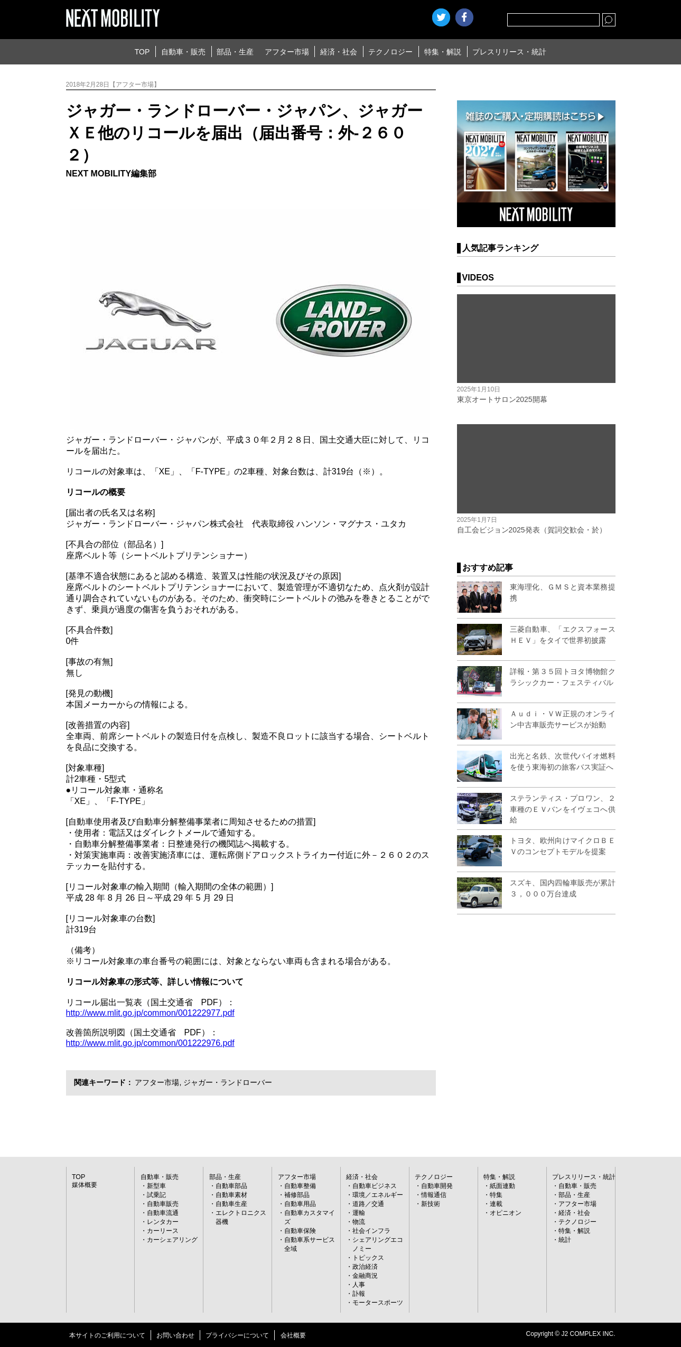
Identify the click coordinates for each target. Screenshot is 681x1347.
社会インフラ (371, 1230)
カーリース (163, 1230)
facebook (464, 17)
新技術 (430, 1204)
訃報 (358, 1293)
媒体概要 (84, 1185)
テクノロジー (390, 52)
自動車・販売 (183, 52)
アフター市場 (287, 52)
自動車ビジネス (374, 1186)
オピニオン (505, 1213)
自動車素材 (231, 1195)
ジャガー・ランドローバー (227, 1082)
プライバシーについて (237, 1335)
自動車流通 (163, 1213)
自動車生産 (231, 1204)
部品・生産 (235, 52)
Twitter (441, 17)
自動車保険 (300, 1230)
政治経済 (365, 1266)
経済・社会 (338, 52)
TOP (142, 52)
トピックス (368, 1257)
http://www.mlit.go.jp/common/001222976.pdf (150, 1043)
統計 (564, 1239)
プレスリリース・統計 (509, 52)
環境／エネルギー (377, 1195)
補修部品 (297, 1195)
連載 (496, 1204)
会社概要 (293, 1335)
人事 (358, 1284)
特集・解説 (442, 52)
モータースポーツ (377, 1302)
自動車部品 (231, 1186)
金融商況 (365, 1275)
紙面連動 (502, 1186)
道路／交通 (368, 1204)
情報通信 (433, 1195)
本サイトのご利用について (107, 1335)
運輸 (358, 1213)
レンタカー (163, 1222)
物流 (358, 1222)
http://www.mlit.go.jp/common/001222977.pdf (150, 1012)
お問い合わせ (175, 1335)
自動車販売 (163, 1204)
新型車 (156, 1186)
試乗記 (156, 1195)
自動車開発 (437, 1186)
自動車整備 (300, 1186)
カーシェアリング (172, 1239)
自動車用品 (300, 1204)
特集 (496, 1195)
